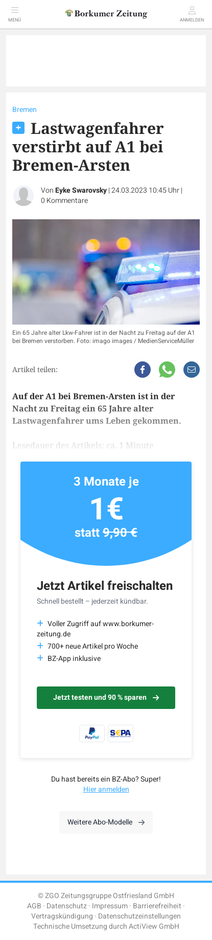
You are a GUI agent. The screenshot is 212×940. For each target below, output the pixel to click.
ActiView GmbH (154, 926)
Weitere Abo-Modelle (106, 822)
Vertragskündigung (62, 916)
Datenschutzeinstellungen (139, 916)
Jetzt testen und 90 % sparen (106, 697)
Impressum (110, 906)
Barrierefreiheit (157, 906)
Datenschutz (66, 906)
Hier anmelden (106, 789)
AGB (34, 906)
